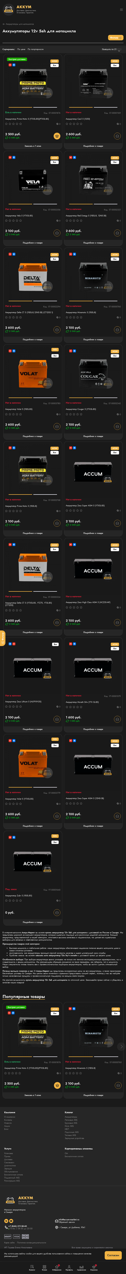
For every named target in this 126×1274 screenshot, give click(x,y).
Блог (6, 1129)
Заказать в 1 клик (33, 146)
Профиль (69, 1268)
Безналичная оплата (13, 1174)
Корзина (93, 1267)
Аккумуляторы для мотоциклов (18, 24)
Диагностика (10, 1165)
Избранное (56, 1267)
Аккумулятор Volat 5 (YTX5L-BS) (19, 799)
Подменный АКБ (12, 1177)
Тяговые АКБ (70, 1135)
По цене (21, 49)
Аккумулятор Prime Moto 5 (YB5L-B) (21, 506)
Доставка (8, 1159)
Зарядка (8, 1168)
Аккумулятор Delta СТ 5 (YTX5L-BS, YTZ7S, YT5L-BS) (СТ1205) (28, 604)
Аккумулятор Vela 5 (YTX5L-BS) (19, 216)
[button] (121, 1046)
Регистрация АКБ (12, 1180)
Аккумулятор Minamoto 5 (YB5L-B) (81, 312)
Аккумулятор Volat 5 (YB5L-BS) (18, 409)
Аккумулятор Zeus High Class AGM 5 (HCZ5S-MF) (88, 602)
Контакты (8, 1120)
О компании (9, 1116)
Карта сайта (9, 1242)
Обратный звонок (67, 1222)
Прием (7, 1156)
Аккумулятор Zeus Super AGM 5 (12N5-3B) (85, 798)
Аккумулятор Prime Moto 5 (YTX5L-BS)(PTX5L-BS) (27, 119)
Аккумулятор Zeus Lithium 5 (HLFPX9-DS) (23, 701)
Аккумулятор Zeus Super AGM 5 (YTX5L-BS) (85, 505)
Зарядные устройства (74, 1138)
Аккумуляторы (71, 1116)
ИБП (67, 1129)
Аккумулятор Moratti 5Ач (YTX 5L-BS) (82, 702)
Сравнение (81, 1268)
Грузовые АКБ (71, 1123)
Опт (66, 1153)
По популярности (36, 49)
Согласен (113, 1255)
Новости (8, 1123)
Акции (7, 1126)
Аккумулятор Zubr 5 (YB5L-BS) (18, 895)
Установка (8, 1153)
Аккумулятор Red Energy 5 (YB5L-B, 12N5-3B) (86, 216)
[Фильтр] (2, 638)
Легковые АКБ (71, 1120)
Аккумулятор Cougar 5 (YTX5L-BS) (81, 409)
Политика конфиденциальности (31, 1242)
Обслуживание (11, 1171)
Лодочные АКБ (72, 1132)
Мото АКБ (69, 1126)
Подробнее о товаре (93, 146)
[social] (6, 1221)
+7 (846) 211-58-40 (17, 1226)
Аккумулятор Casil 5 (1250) (78, 119)
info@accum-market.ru (69, 1219)
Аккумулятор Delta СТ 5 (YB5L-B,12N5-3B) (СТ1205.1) (29, 312)
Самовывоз (9, 1162)
